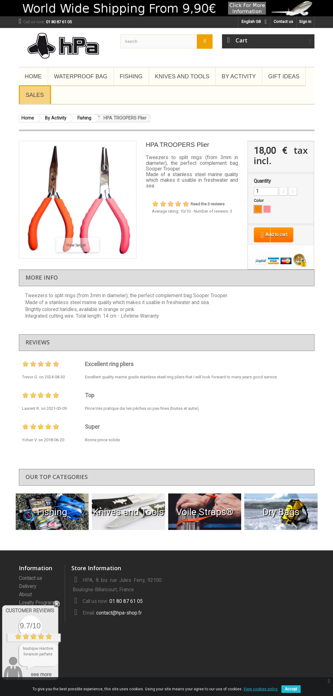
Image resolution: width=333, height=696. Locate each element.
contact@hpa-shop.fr (119, 614)
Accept (291, 689)
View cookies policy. (260, 689)
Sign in (305, 21)
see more (41, 674)
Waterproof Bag (81, 76)
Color (259, 200)
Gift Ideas (284, 76)
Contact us (283, 21)
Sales (35, 95)
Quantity (262, 181)
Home (33, 76)
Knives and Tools (182, 76)
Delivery (27, 588)
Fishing (131, 76)
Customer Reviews (30, 611)
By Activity (239, 76)
